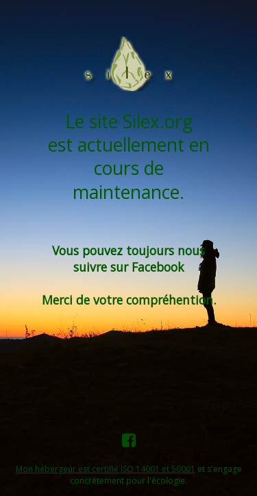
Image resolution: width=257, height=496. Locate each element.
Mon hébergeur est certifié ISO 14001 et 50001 (105, 469)
